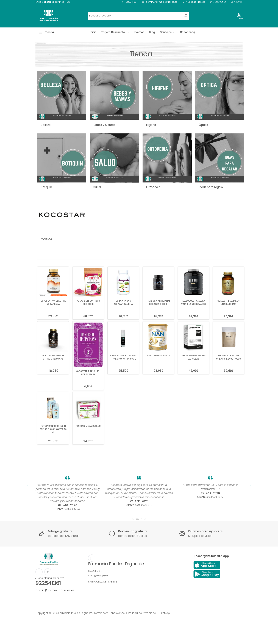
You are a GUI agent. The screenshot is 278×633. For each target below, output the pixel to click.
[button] (133, 519)
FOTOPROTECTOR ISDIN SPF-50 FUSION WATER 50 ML (53, 429)
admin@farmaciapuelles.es (159, 2)
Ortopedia (153, 187)
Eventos (139, 32)
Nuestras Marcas (193, 2)
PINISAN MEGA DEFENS (88, 426)
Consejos (166, 32)
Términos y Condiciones (109, 613)
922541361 (129, 2)
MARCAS (46, 239)
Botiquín (46, 187)
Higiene (151, 125)
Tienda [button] (49, 32)
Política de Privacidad (142, 613)
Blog (152, 32)
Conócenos (218, 1)
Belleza (46, 125)
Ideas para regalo (211, 187)
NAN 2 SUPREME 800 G (158, 355)
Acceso (237, 1)
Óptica (203, 125)
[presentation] (27, 484)
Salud (97, 187)
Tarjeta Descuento (113, 32)
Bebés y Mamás (104, 125)
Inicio (93, 32)
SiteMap (165, 613)
